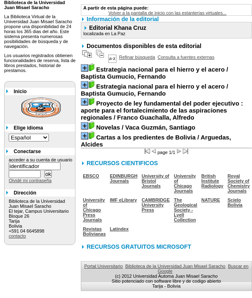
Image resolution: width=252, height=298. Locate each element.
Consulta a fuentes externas (186, 57)
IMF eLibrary (123, 199)
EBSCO (91, 175)
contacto (17, 235)
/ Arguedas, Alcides (156, 141)
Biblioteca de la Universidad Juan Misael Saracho (175, 266)
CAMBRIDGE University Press (156, 204)
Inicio (20, 91)
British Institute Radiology (212, 180)
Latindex (119, 228)
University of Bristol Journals (156, 180)
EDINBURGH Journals (124, 178)
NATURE (210, 199)
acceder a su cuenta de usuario (41, 159)
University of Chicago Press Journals (94, 209)
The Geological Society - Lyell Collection (185, 209)
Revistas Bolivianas (94, 231)
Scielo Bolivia (235, 202)
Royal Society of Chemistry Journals (239, 183)
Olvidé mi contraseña (30, 180)
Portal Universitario (103, 266)
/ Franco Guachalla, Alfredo (162, 110)
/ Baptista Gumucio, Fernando (154, 73)
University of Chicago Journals (185, 183)
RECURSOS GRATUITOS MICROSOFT (139, 246)
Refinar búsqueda (137, 57)
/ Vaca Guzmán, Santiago (145, 127)
